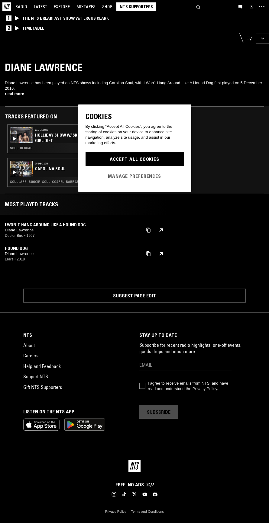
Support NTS (35, 376)
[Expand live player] (262, 38)
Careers (30, 356)
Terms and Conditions (147, 511)
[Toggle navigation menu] (262, 6)
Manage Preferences (134, 176)
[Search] (198, 6)
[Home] (6, 6)
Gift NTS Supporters (42, 387)
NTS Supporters (136, 6)
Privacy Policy (205, 388)
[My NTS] (251, 6)
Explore (62, 6)
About (29, 345)
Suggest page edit (134, 296)
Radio (21, 6)
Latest (40, 6)
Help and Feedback (42, 366)
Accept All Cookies (134, 159)
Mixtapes (86, 6)
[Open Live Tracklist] (247, 38)
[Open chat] (240, 6)
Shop (107, 6)
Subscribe (158, 412)
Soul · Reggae (21, 148)
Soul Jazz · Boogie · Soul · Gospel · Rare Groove (48, 182)
